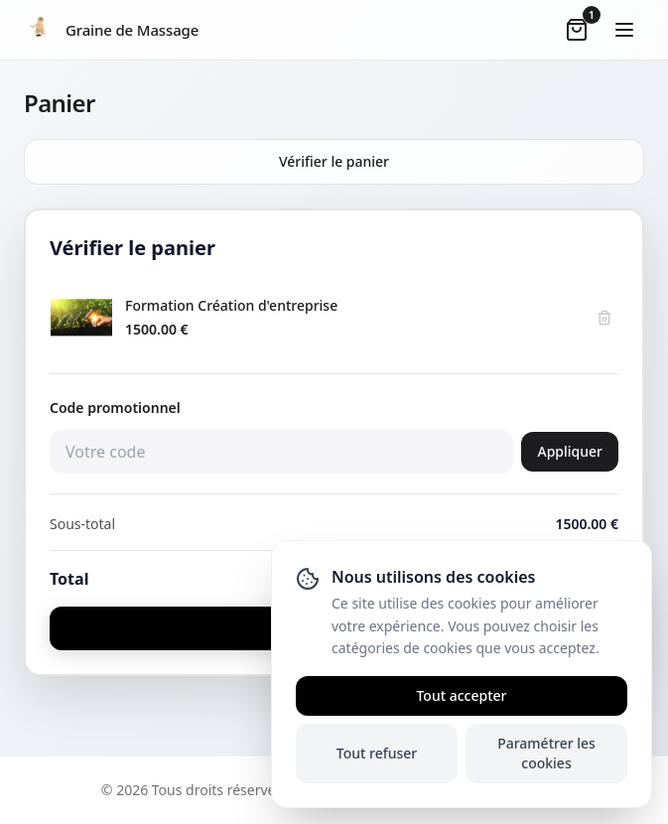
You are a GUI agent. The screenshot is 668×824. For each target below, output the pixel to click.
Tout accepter (461, 695)
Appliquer (569, 451)
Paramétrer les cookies (546, 753)
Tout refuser (376, 753)
